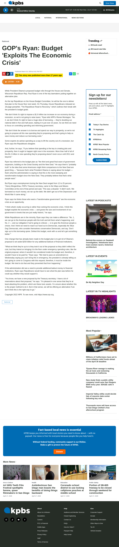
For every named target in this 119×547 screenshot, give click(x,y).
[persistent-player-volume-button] (12, 10)
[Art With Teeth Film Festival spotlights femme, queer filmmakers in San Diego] (16, 472)
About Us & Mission (43, 512)
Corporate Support (96, 512)
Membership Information (98, 519)
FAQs (65, 523)
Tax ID (92, 527)
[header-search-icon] (100, 3)
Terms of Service (42, 542)
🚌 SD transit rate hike (97, 49)
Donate (59, 451)
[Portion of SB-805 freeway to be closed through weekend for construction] (102, 472)
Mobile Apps (41, 527)
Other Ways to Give (96, 523)
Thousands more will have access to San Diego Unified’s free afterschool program (101, 407)
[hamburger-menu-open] (5, 3)
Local (37, 18)
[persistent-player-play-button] (5, 10)
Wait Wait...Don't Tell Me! (88, 10)
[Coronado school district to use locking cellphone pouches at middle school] (74, 472)
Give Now (110, 3)
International (61, 18)
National (48, 18)
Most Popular (94, 331)
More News (10, 461)
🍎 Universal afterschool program (98, 54)
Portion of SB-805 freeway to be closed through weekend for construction (100, 489)
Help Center (68, 534)
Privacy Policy (41, 534)
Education (64, 482)
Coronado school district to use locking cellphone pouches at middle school (72, 489)
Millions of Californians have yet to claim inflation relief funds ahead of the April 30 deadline (101, 359)
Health (34, 482)
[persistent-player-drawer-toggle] (109, 10)
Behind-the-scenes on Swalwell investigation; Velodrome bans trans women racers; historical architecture (100, 243)
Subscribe (101, 160)
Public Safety (93, 482)
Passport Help (68, 531)
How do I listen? (69, 527)
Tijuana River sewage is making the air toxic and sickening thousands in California (100, 371)
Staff (38, 538)
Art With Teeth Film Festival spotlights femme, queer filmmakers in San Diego (16, 489)
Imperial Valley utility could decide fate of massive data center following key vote (101, 396)
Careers (40, 519)
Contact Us (67, 519)
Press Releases (42, 531)
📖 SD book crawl (95, 45)
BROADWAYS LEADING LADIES (100, 318)
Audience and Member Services (74, 512)
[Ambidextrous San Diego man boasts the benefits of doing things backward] (45, 472)
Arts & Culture (8, 482)
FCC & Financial (42, 523)
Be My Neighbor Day (95, 282)
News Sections (78, 18)
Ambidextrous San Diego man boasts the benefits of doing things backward (44, 489)
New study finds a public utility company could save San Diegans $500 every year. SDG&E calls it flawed (101, 383)
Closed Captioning (70, 516)
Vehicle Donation (95, 531)
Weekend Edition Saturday (26, 11)
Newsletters (41, 516)
